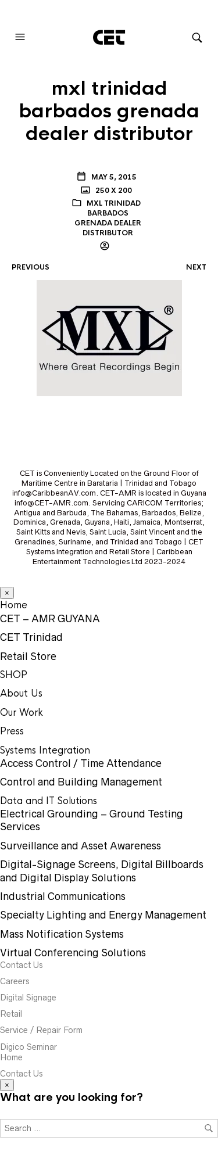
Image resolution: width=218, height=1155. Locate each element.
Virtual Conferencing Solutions (73, 953)
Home (13, 605)
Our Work (21, 712)
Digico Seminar (28, 1047)
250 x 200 (113, 190)
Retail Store (28, 656)
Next (196, 267)
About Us (21, 693)
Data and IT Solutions (48, 801)
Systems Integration (45, 750)
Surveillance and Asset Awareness (80, 846)
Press (12, 731)
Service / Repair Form (41, 1030)
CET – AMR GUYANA (50, 619)
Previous (30, 267)
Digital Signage (28, 997)
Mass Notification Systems (62, 934)
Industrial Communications (63, 896)
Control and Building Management (81, 782)
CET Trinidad (31, 637)
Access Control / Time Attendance (81, 763)
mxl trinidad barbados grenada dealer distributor (107, 218)
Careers (15, 981)
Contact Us (21, 965)
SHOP (13, 675)
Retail (11, 1013)
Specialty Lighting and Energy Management (103, 915)
